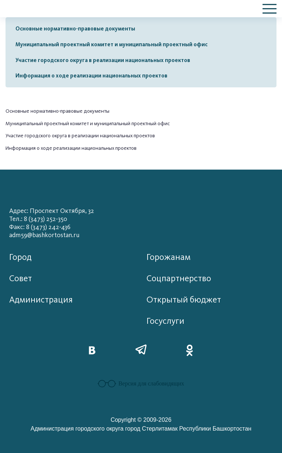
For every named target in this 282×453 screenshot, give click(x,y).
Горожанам (169, 257)
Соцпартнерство (179, 278)
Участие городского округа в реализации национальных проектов (102, 60)
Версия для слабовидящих (141, 383)
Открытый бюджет (184, 300)
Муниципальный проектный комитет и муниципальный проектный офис (111, 44)
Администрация (41, 300)
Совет (20, 278)
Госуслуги (165, 321)
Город (20, 257)
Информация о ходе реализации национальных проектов (91, 75)
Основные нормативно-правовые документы (75, 28)
